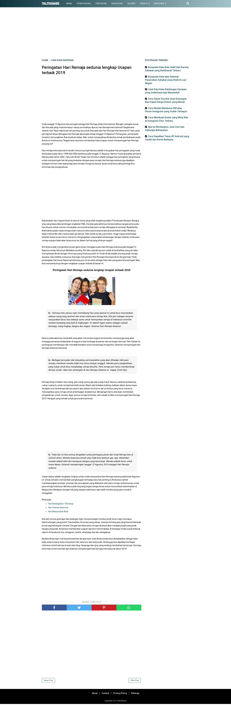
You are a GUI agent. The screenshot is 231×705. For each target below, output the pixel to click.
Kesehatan (117, 4)
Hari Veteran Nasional (58, 508)
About (92, 694)
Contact (104, 694)
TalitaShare (50, 3)
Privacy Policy (121, 694)
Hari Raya (159, 4)
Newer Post (48, 681)
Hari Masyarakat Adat (58, 512)
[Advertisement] (115, 33)
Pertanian (101, 4)
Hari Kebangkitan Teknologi (61, 504)
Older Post (134, 681)
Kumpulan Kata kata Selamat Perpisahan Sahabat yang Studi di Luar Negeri (166, 80)
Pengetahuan (84, 4)
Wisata (144, 4)
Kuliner (131, 4)
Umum (69, 4)
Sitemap (137, 694)
